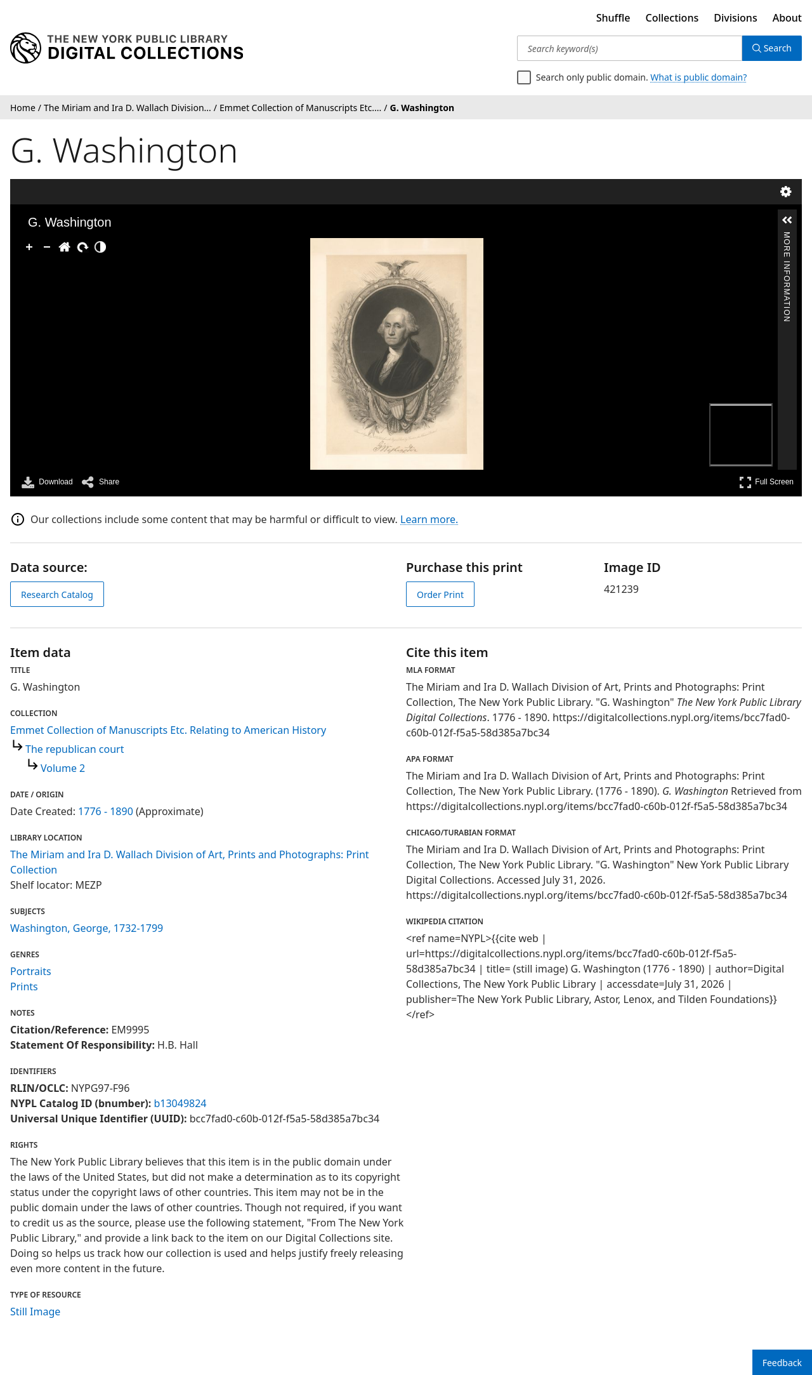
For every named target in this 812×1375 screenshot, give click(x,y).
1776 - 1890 (105, 811)
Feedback (782, 1363)
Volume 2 (63, 768)
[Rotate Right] (82, 247)
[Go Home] (65, 247)
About (787, 18)
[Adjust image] (100, 247)
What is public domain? (698, 77)
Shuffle (613, 18)
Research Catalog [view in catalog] (57, 594)
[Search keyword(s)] (629, 48)
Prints (24, 986)
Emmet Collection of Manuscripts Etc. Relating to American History (168, 730)
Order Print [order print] (440, 594)
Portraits (30, 971)
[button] (787, 220)
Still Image (35, 1312)
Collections (672, 18)
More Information (786, 237)
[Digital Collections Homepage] (126, 48)
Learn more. (429, 519)
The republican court (74, 749)
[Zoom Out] (47, 247)
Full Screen (766, 482)
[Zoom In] (29, 247)
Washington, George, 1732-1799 (86, 928)
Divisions (735, 18)
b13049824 (180, 1103)
